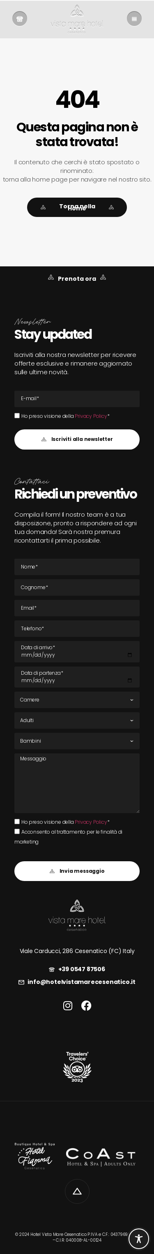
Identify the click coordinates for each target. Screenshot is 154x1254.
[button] (77, 439)
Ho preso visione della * (65, 416)
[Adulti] (77, 720)
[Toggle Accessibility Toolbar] (139, 1239)
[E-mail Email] (77, 399)
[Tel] (77, 628)
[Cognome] (77, 587)
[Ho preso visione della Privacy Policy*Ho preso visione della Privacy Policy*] (17, 415)
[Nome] (77, 567)
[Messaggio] (77, 783)
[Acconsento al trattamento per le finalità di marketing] (17, 831)
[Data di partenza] (77, 677)
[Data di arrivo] (77, 651)
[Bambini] (77, 741)
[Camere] (77, 700)
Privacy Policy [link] (91, 416)
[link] (19, 19)
